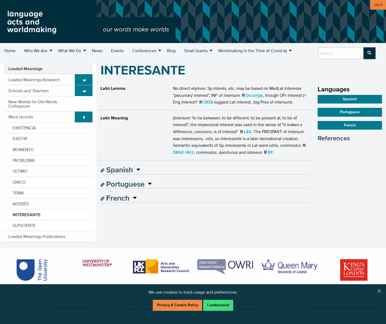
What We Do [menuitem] (69, 50)
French (115, 198)
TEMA (18, 192)
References (334, 138)
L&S (247, 131)
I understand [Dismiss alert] (218, 305)
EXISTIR (20, 138)
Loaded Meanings (25, 68)
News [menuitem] (97, 50)
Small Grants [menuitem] (195, 50)
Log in (378, 4)
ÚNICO (19, 182)
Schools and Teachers (28, 90)
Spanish (117, 169)
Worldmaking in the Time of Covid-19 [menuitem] (252, 50)
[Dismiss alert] (379, 291)
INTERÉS (21, 203)
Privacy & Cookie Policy (177, 305)
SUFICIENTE (24, 225)
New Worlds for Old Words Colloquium (32, 103)
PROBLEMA (24, 160)
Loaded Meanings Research (34, 79)
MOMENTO (23, 149)
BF (270, 152)
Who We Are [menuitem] (35, 50)
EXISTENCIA (24, 127)
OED (207, 101)
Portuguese (122, 184)
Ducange (254, 95)
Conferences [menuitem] (144, 50)
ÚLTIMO (20, 171)
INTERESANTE (26, 214)
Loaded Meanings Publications (36, 236)
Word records (20, 116)
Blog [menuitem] (171, 50)
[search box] (340, 53)
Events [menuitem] (117, 50)
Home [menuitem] (10, 50)
